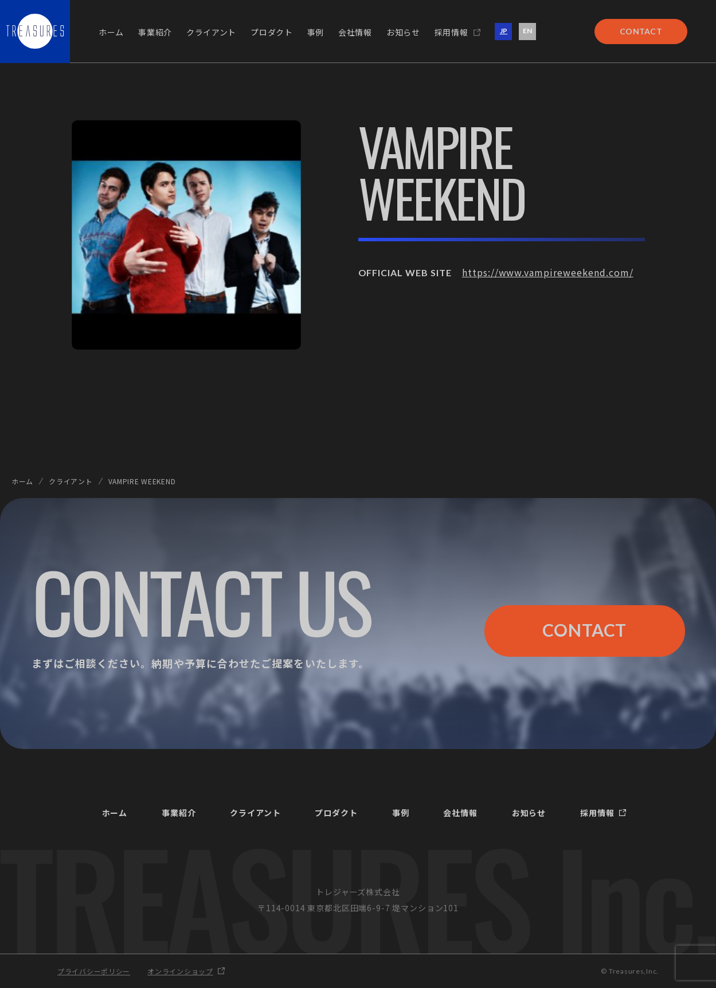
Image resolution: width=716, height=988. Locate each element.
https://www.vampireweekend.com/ (547, 272)
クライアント (70, 481)
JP (503, 30)
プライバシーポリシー (93, 971)
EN (527, 30)
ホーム (22, 481)
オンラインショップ (180, 971)
